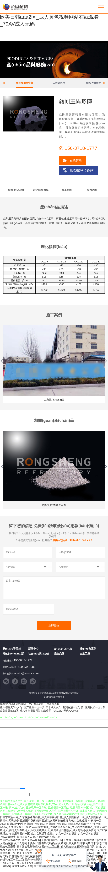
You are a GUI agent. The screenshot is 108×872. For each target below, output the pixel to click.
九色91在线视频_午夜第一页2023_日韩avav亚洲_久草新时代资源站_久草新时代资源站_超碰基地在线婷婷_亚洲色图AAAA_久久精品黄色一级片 (50, 828)
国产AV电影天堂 (34, 863)
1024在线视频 (86, 870)
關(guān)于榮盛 (12, 650)
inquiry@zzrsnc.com (26, 675)
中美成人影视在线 (10, 844)
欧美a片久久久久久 (23, 854)
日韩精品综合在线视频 (22, 860)
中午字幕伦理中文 (89, 854)
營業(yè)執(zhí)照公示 (69, 696)
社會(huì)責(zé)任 (38, 655)
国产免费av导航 (31, 844)
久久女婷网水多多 (24, 847)
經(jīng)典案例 (88, 650)
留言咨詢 (92, 191)
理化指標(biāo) (41, 191)
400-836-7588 (26, 669)
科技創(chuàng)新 (13, 655)
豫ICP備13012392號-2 (54, 700)
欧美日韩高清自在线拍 (41, 867)
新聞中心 (33, 650)
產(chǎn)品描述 (16, 191)
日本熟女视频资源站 (28, 850)
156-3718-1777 (23, 662)
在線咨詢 (76, 162)
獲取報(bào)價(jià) (82, 171)
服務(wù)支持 (93, 83)
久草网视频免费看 (68, 847)
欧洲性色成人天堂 (22, 870)
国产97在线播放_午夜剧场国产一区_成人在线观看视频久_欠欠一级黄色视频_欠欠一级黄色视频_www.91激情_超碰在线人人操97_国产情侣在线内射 (53, 837)
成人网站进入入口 (66, 870)
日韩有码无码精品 (46, 847)
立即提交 (54, 627)
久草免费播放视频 (66, 867)
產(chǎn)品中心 (24, 83)
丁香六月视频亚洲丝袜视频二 (80, 844)
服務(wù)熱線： (72, 542)
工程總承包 (59, 83)
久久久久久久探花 (17, 867)
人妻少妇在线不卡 (51, 844)
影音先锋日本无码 (90, 847)
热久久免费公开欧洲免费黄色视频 (36, 857)
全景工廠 (85, 655)
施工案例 (67, 191)
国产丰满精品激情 (44, 870)
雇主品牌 (59, 655)
